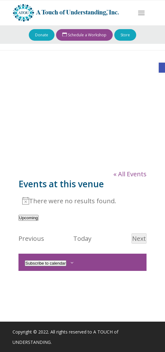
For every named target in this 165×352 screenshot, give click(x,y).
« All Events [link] (130, 174)
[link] (162, 68)
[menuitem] (141, 12)
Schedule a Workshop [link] (84, 35)
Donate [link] (41, 35)
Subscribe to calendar (45, 263)
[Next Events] (139, 238)
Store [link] (125, 35)
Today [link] (82, 238)
